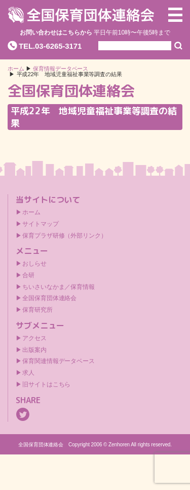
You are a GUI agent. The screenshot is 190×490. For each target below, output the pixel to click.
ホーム (16, 69)
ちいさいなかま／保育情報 (58, 286)
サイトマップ (40, 223)
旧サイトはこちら (46, 384)
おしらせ (34, 263)
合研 (28, 275)
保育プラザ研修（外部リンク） (64, 235)
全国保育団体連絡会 (49, 298)
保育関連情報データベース (58, 361)
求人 (28, 372)
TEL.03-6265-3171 (50, 46)
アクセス (34, 338)
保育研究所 (37, 309)
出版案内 (34, 349)
